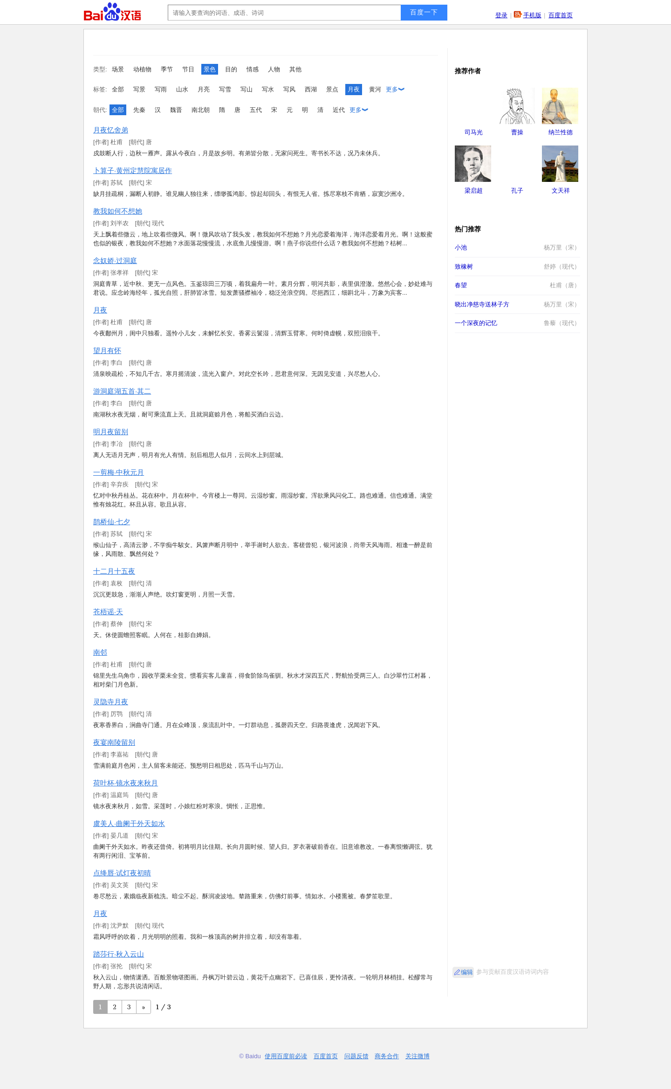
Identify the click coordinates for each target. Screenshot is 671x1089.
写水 (268, 89)
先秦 (139, 109)
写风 (289, 89)
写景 (139, 89)
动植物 (142, 69)
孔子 (517, 190)
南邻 (100, 652)
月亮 (204, 89)
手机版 (532, 15)
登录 (501, 15)
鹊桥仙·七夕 (111, 522)
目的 (231, 69)
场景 (118, 69)
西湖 (311, 89)
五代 (256, 109)
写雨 (161, 89)
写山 (246, 89)
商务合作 (387, 1056)
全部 (118, 89)
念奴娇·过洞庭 (115, 260)
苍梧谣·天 (108, 612)
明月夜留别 (110, 432)
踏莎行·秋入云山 (118, 954)
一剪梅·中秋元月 (118, 472)
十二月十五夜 (114, 571)
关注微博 (417, 1056)
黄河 (375, 89)
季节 (167, 69)
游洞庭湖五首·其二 (122, 391)
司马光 (474, 132)
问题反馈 (356, 1056)
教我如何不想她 (117, 211)
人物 (274, 69)
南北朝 (201, 109)
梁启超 (474, 190)
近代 (339, 109)
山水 (182, 89)
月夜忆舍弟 (110, 130)
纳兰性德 (560, 132)
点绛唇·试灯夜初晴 (122, 873)
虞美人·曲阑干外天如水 (129, 823)
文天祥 (561, 190)
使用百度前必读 (286, 1056)
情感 (252, 69)
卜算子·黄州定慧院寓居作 (132, 170)
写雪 (225, 89)
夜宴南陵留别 (114, 742)
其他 (295, 69)
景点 (332, 89)
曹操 (517, 132)
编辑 (467, 972)
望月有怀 (107, 350)
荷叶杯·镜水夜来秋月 (125, 783)
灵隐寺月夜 (110, 702)
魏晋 (176, 109)
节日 (188, 69)
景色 (210, 69)
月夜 (354, 89)
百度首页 (560, 15)
